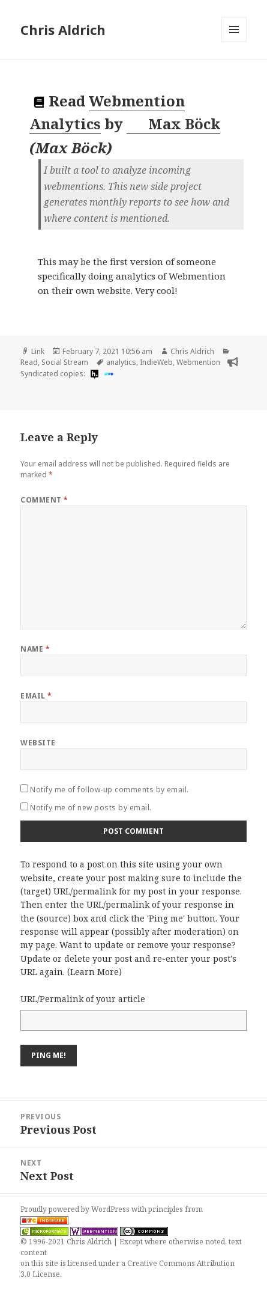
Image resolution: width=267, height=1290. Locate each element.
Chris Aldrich (63, 29)
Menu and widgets (234, 41)
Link (37, 351)
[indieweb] (107, 374)
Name (35, 649)
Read (29, 362)
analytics (121, 362)
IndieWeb (156, 362)
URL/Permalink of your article (82, 998)
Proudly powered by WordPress (75, 1209)
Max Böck (174, 124)
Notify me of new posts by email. (90, 807)
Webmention (198, 362)
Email (36, 696)
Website (37, 743)
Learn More (94, 971)
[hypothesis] (93, 374)
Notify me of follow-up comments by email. (109, 789)
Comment (44, 500)
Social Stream (64, 362)
